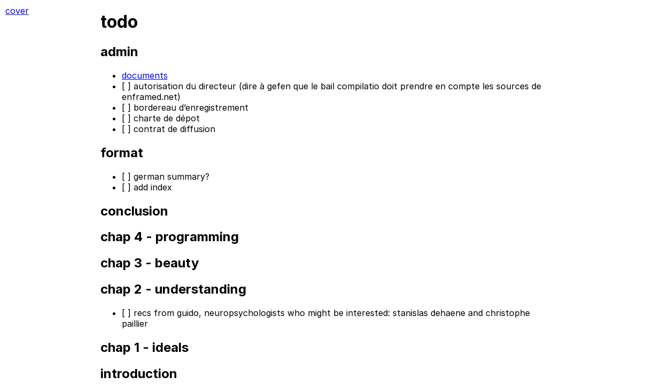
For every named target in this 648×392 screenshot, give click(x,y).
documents (145, 75)
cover (17, 10)
